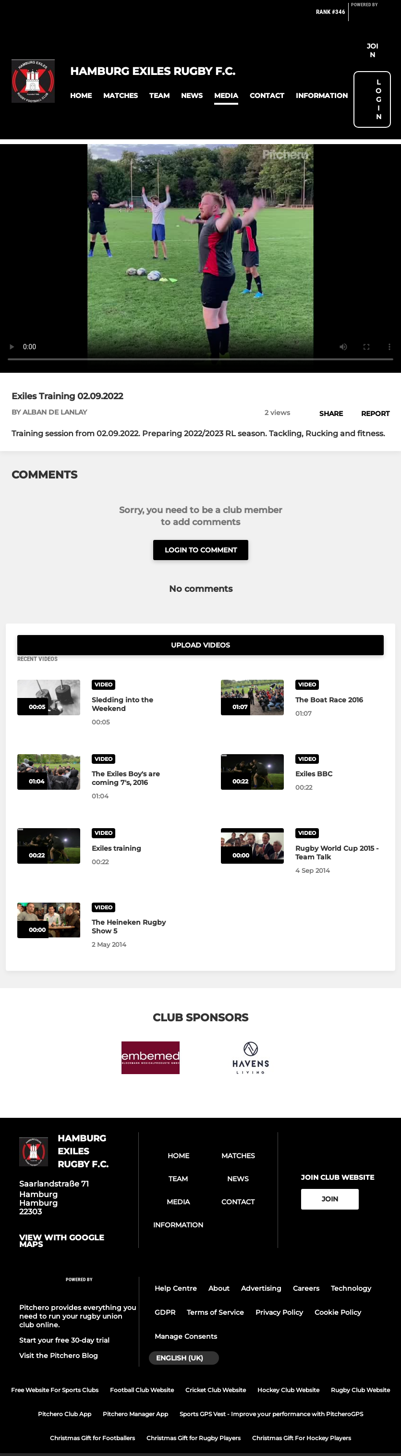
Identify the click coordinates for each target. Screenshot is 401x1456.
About (219, 1268)
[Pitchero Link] (370, 16)
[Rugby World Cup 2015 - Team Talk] (252, 826)
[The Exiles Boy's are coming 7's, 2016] (48, 751)
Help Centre (176, 1268)
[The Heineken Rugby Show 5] (48, 900)
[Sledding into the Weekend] (48, 677)
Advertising (261, 1268)
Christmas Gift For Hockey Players (301, 1417)
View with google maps (61, 1221)
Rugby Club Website (360, 1369)
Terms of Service (215, 1292)
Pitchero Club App (64, 1393)
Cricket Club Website (215, 1369)
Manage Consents (186, 1316)
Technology (351, 1268)
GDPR (165, 1292)
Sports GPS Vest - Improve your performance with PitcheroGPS (271, 1393)
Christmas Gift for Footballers (92, 1417)
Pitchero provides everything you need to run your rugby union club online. (77, 1296)
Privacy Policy (279, 1292)
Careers (306, 1268)
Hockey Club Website (288, 1369)
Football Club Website (142, 1369)
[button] (80, 95)
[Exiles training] (48, 826)
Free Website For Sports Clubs (54, 1369)
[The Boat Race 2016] (252, 677)
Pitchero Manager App (135, 1393)
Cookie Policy (338, 1292)
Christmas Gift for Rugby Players (193, 1417)
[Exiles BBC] (252, 751)
